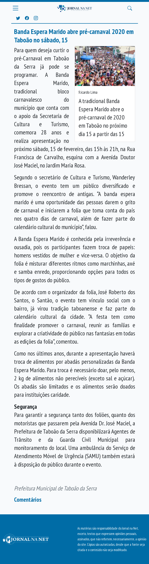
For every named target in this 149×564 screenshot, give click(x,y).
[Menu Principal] (15, 8)
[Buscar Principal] (129, 8)
